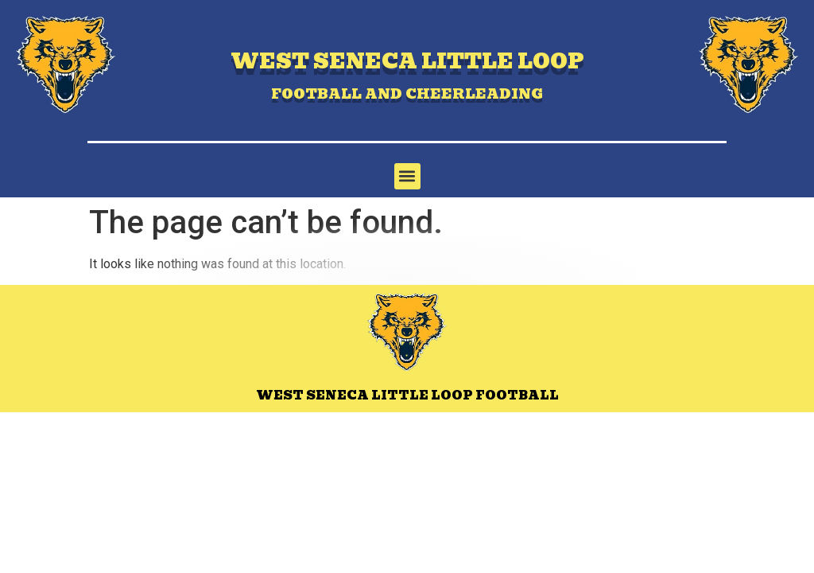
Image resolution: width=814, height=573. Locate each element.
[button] (407, 176)
